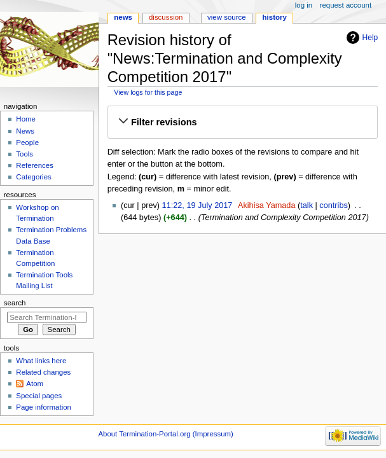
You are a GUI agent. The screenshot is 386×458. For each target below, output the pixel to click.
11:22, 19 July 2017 (197, 205)
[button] (242, 122)
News (123, 17)
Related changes (43, 372)
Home (26, 119)
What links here (41, 360)
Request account (346, 5)
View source (226, 17)
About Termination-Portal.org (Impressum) (165, 434)
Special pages (39, 395)
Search (15, 303)
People (27, 142)
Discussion (166, 17)
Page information (43, 407)
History (275, 17)
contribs (333, 205)
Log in (303, 5)
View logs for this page (148, 92)
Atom (34, 383)
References (34, 165)
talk (306, 205)
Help (370, 37)
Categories (33, 177)
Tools (24, 154)
